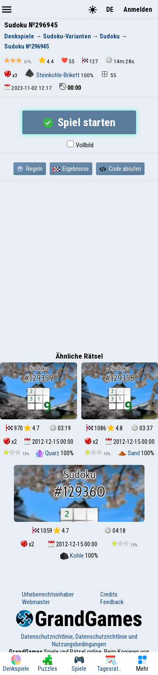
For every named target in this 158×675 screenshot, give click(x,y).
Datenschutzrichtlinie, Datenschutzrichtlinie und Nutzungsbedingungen (79, 640)
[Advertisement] (79, 264)
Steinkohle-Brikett (53, 75)
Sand (129, 453)
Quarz (48, 453)
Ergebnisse (71, 169)
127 (90, 61)
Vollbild (80, 145)
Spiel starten (79, 122)
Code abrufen (120, 169)
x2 (10, 442)
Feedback (111, 602)
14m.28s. (120, 61)
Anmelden (137, 9)
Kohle (72, 555)
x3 (11, 74)
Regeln (30, 169)
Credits (109, 594)
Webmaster (36, 602)
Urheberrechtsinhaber (48, 594)
